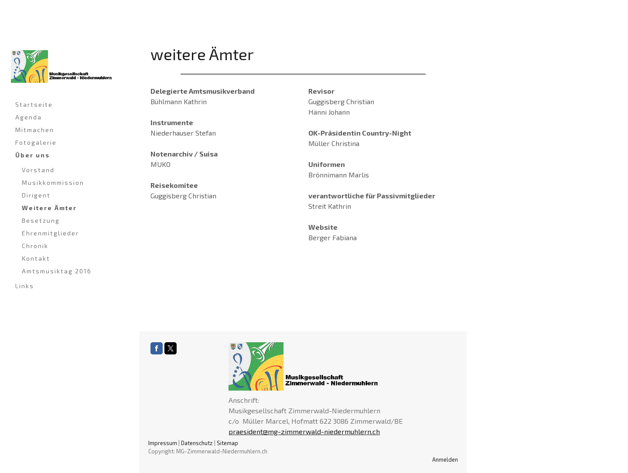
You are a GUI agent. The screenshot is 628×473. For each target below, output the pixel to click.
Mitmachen (34, 129)
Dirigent (36, 195)
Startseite (34, 104)
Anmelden (445, 459)
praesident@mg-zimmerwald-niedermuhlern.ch (304, 431)
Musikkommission (53, 182)
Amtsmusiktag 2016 (57, 271)
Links (24, 285)
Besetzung (41, 220)
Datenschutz (197, 442)
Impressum (162, 442)
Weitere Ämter (49, 207)
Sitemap (227, 442)
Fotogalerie (36, 142)
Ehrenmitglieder (50, 233)
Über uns (32, 155)
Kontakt (36, 258)
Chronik (35, 245)
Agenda (28, 117)
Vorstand (38, 170)
